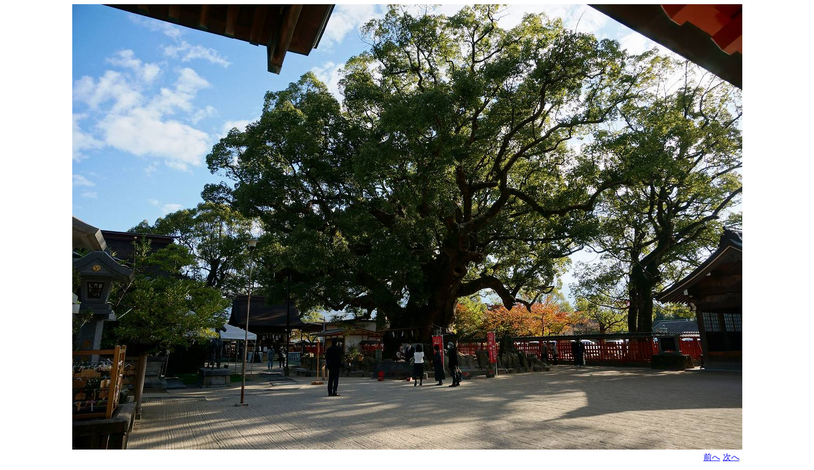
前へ (712, 457)
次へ (731, 457)
